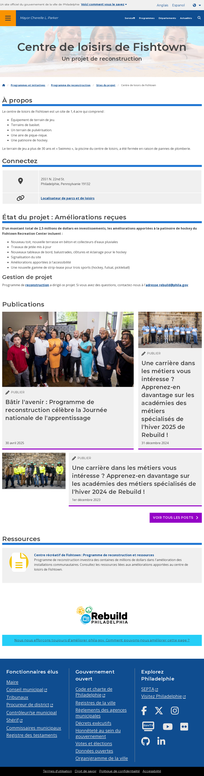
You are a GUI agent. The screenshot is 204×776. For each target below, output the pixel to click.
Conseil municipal (24, 689)
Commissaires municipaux (33, 728)
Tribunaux (17, 697)
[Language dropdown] (197, 5)
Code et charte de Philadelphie (94, 692)
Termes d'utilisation (57, 771)
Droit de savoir (85, 771)
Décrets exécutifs (93, 723)
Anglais (162, 5)
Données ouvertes (94, 751)
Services (130, 18)
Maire (12, 682)
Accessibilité (152, 771)
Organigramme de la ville (102, 758)
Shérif (12, 720)
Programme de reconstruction (70, 85)
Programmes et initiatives (28, 85)
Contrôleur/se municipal (31, 712)
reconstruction (37, 285)
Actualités (186, 18)
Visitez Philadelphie (161, 696)
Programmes (147, 18)
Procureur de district (27, 704)
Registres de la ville (96, 703)
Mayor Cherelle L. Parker (39, 18)
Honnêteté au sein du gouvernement (98, 733)
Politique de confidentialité (119, 771)
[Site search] (199, 18)
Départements (167, 18)
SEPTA (147, 689)
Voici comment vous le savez (104, 4)
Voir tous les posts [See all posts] (175, 518)
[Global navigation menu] (8, 18)
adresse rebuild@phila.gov (167, 285)
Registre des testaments (31, 735)
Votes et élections (94, 743)
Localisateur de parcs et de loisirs (67, 198)
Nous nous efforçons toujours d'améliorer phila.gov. (102, 640)
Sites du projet (105, 85)
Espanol (178, 5)
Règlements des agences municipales (101, 713)
